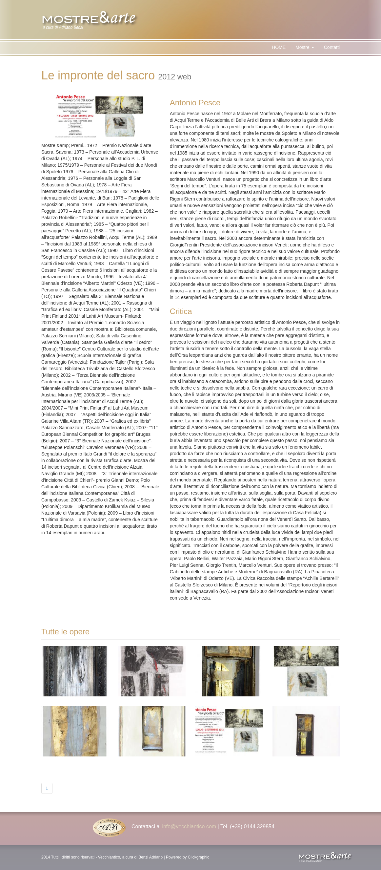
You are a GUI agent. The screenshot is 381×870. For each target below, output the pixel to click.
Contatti (332, 47)
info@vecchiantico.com (189, 826)
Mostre (304, 47)
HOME (279, 47)
